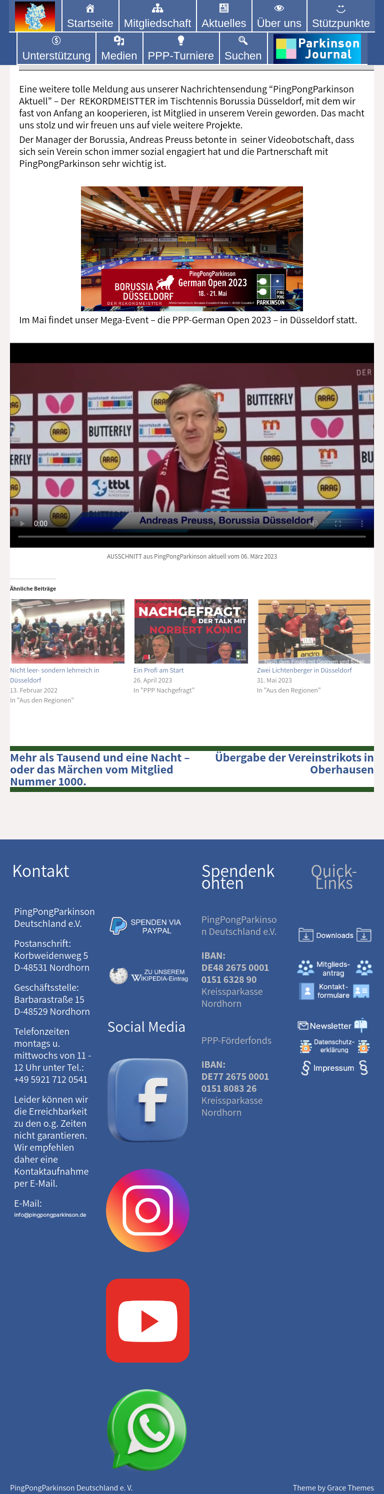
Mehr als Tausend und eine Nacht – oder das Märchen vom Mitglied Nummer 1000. (100, 769)
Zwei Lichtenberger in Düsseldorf (304, 670)
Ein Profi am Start (159, 670)
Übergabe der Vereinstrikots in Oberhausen (294, 763)
